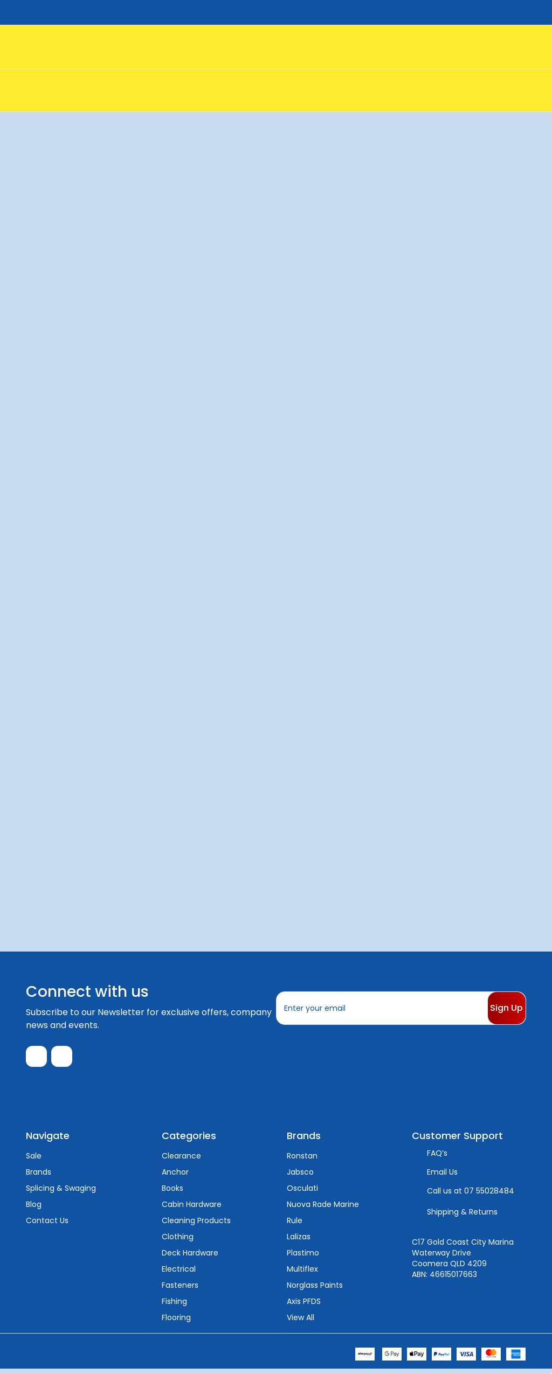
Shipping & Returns (462, 1216)
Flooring (176, 1322)
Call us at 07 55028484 (470, 1195)
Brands (38, 1176)
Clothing (178, 1241)
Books (172, 1193)
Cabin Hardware (192, 1209)
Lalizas (298, 1241)
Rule (294, 1225)
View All (300, 1322)
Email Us (442, 1176)
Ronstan (302, 1160)
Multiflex (302, 1273)
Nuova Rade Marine (323, 1209)
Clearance (181, 1160)
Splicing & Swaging (61, 1193)
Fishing (174, 1306)
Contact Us (47, 1225)
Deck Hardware (190, 1257)
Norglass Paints (315, 1290)
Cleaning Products (196, 1225)
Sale (34, 1160)
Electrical (179, 1273)
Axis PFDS (304, 1306)
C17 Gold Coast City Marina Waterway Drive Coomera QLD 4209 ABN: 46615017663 (463, 1263)
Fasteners (180, 1290)
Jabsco (300, 1176)
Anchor (175, 1176)
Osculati (302, 1193)
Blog (34, 1209)
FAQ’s (437, 1158)
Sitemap (162, 1355)
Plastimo (303, 1257)
